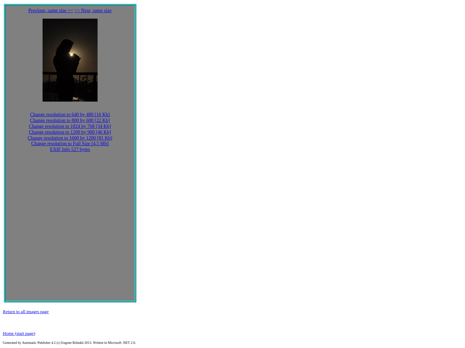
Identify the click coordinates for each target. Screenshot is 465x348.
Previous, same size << (50, 10)
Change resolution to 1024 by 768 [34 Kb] (70, 126)
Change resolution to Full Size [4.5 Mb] (70, 143)
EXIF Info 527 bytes (70, 149)
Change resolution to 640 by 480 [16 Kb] (70, 114)
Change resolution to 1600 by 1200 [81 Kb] (70, 138)
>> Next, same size (93, 10)
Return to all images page (26, 311)
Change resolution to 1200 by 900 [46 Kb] (70, 132)
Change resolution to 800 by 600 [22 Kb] (70, 120)
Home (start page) (19, 333)
